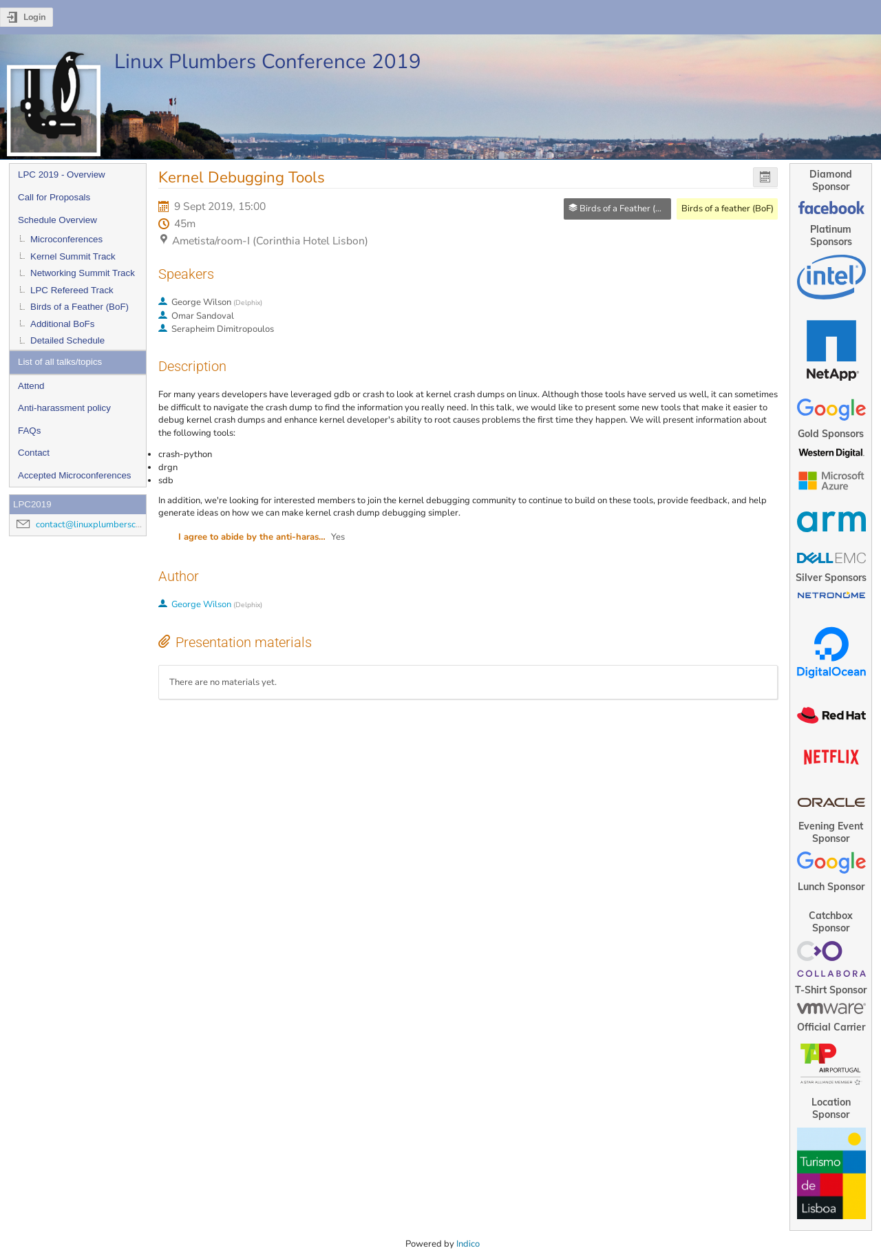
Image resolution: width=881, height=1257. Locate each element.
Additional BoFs (62, 324)
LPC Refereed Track (72, 290)
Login (34, 17)
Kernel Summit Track (73, 256)
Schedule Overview (57, 220)
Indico (468, 1244)
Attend (31, 386)
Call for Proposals (54, 197)
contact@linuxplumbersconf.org (100, 524)
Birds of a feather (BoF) (727, 208)
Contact (34, 452)
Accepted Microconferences (74, 475)
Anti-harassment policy (64, 408)
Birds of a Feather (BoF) (79, 307)
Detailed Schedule (67, 340)
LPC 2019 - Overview (61, 174)
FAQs (29, 430)
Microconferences (66, 239)
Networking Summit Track (82, 273)
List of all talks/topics (60, 362)
